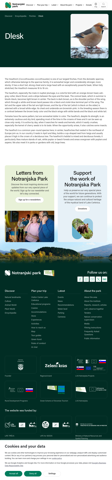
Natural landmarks (13, 297)
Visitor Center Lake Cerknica (39, 299)
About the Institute (92, 301)
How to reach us (38, 328)
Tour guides (36, 336)
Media (87, 324)
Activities (35, 324)
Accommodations (38, 312)
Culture (8, 301)
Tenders (87, 313)
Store (33, 316)
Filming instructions (92, 328)
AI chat (34, 347)
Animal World (10, 305)
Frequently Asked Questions (91, 333)
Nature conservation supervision (93, 318)
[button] (31, 5)
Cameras (62, 317)
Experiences (36, 320)
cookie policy (57, 458)
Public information (92, 339)
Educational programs (40, 304)
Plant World (10, 309)
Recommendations (66, 305)
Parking (61, 313)
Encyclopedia (20, 16)
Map (33, 332)
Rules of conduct (38, 343)
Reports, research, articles (95, 305)
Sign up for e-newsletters (29, 200)
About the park (92, 291)
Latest (61, 291)
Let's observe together (94, 309)
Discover (8, 16)
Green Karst (36, 339)
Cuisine (34, 308)
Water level (62, 309)
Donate (89, 5)
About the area (90, 297)
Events (61, 297)
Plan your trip (38, 291)
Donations (82, 209)
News (60, 301)
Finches (32, 16)
